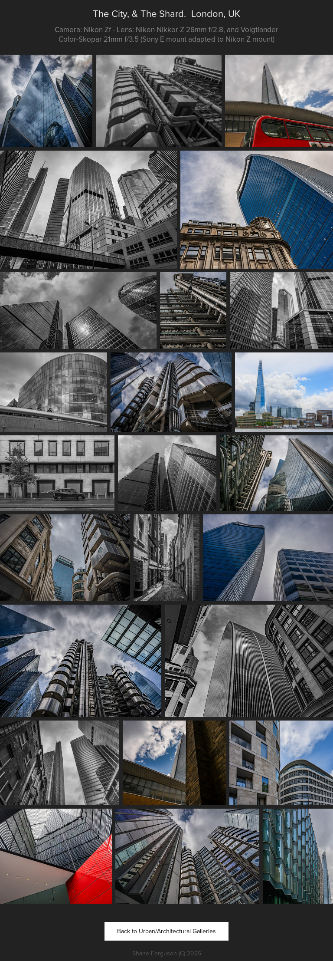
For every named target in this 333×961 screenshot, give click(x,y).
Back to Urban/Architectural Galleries (166, 931)
